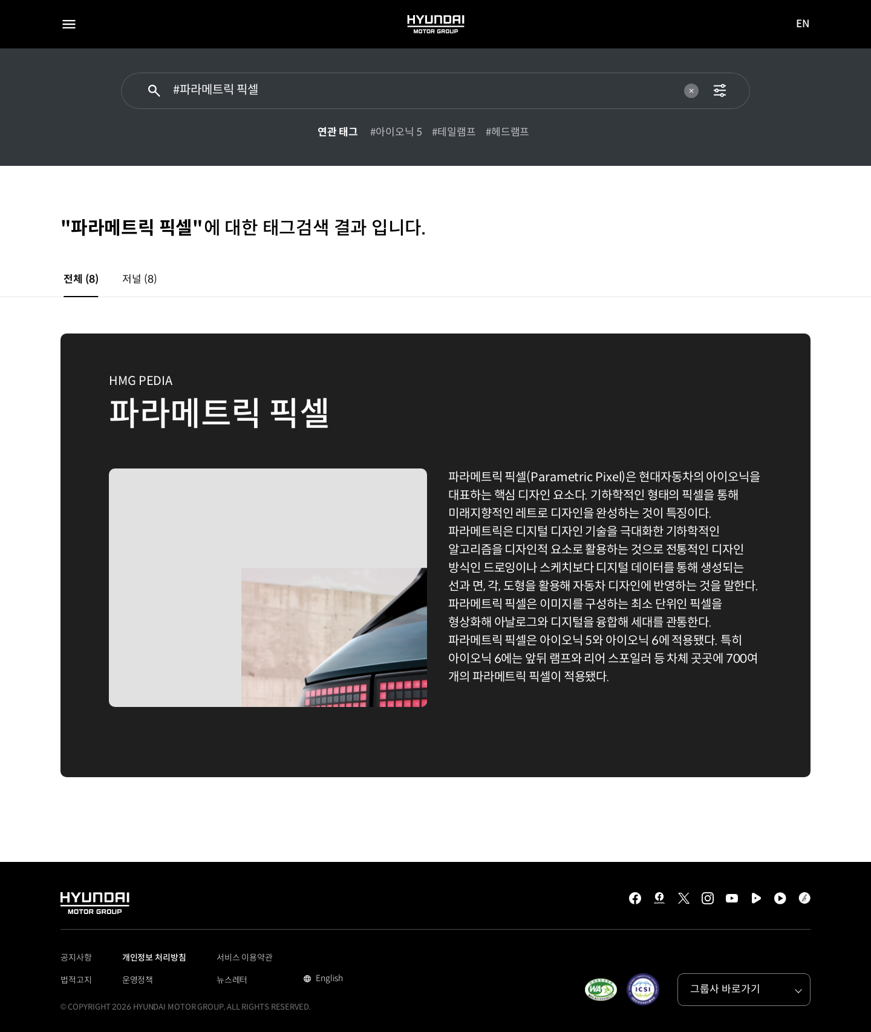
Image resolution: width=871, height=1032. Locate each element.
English (328, 979)
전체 (81, 279)
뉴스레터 (232, 979)
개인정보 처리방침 (154, 957)
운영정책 (138, 979)
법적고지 (76, 979)
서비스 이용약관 (245, 957)
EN (803, 25)
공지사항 (76, 957)
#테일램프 (454, 132)
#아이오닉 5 (396, 132)
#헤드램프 (508, 132)
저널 (139, 279)
